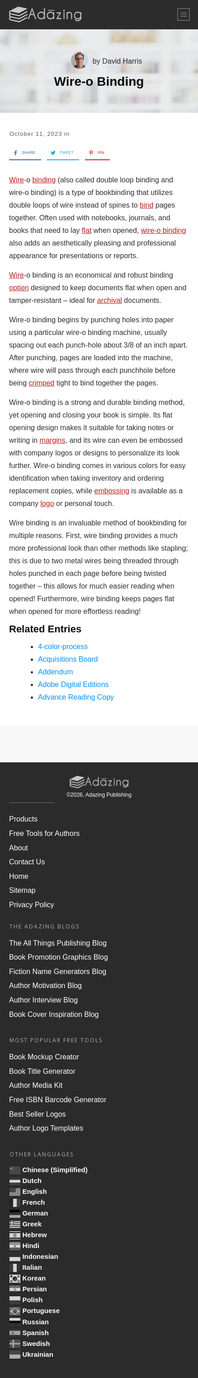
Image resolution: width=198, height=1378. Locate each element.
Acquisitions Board (68, 659)
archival (109, 300)
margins (53, 440)
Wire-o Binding (99, 81)
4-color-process (63, 646)
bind (146, 205)
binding (44, 180)
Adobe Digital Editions (73, 684)
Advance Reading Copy (76, 697)
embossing (111, 491)
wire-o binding (163, 230)
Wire (16, 180)
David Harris (122, 61)
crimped (42, 383)
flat (86, 230)
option (19, 288)
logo (47, 503)
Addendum (55, 672)
